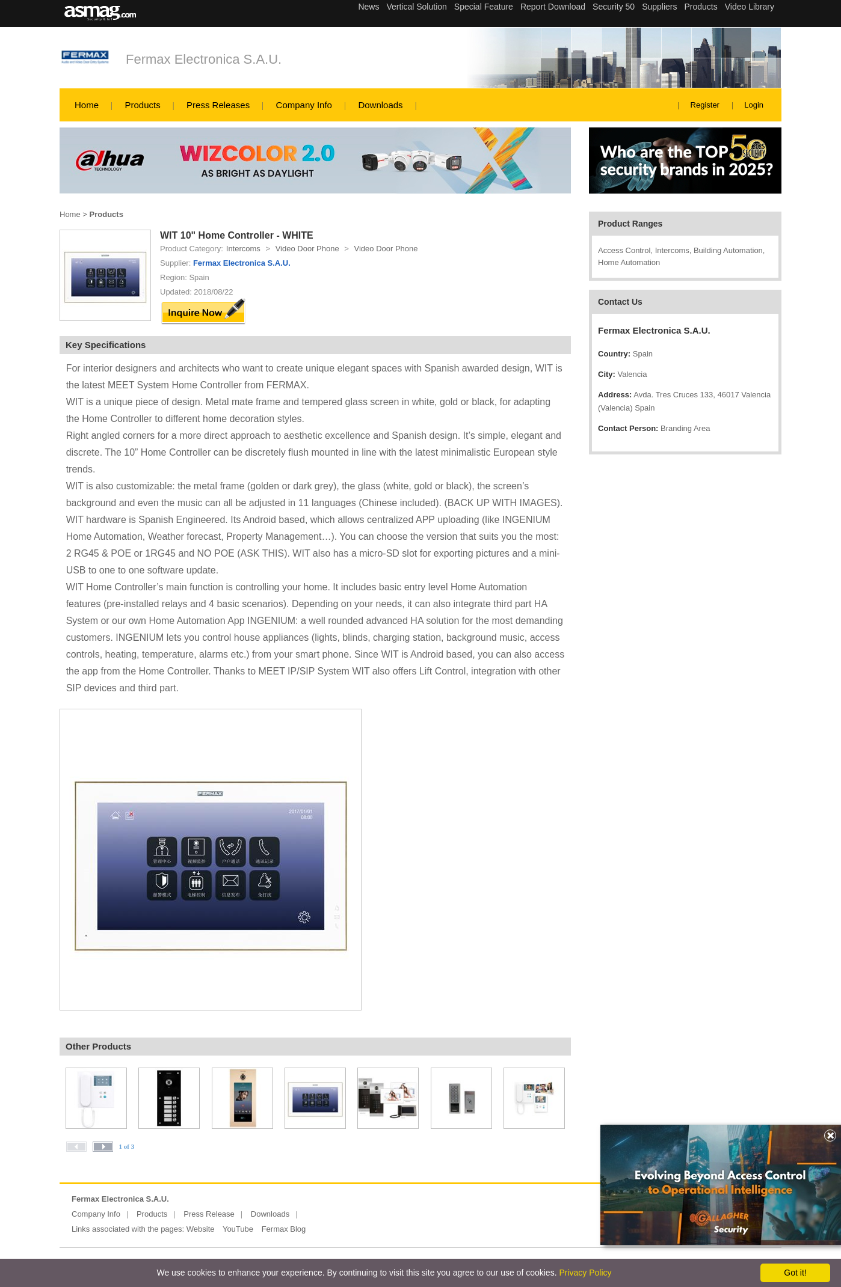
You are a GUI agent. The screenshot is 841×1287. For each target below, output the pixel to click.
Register (705, 104)
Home (87, 105)
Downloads (380, 105)
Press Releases (218, 105)
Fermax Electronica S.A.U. (204, 59)
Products (142, 105)
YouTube (238, 1229)
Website (200, 1229)
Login (753, 104)
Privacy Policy (585, 1272)
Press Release (209, 1213)
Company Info (304, 105)
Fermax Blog (284, 1229)
